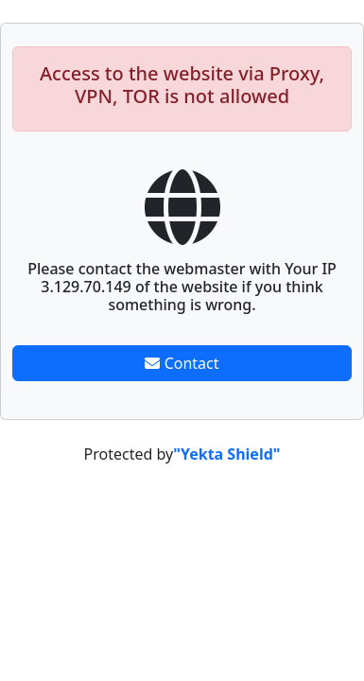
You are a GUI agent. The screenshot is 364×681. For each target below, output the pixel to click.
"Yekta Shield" (226, 454)
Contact (181, 363)
